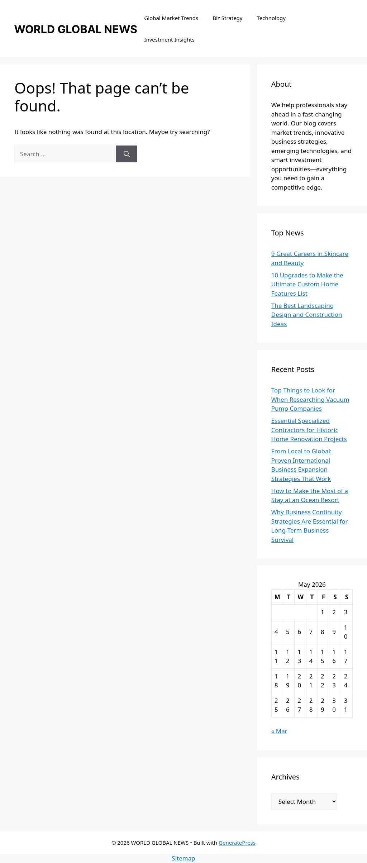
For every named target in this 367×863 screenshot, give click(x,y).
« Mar (279, 731)
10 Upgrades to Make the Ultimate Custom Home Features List (307, 284)
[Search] (126, 154)
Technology (271, 18)
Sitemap (183, 858)
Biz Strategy (227, 18)
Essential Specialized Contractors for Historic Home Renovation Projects (309, 429)
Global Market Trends (171, 18)
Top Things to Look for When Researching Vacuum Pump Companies (310, 399)
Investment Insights (169, 39)
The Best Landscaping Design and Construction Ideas (306, 314)
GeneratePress (237, 842)
